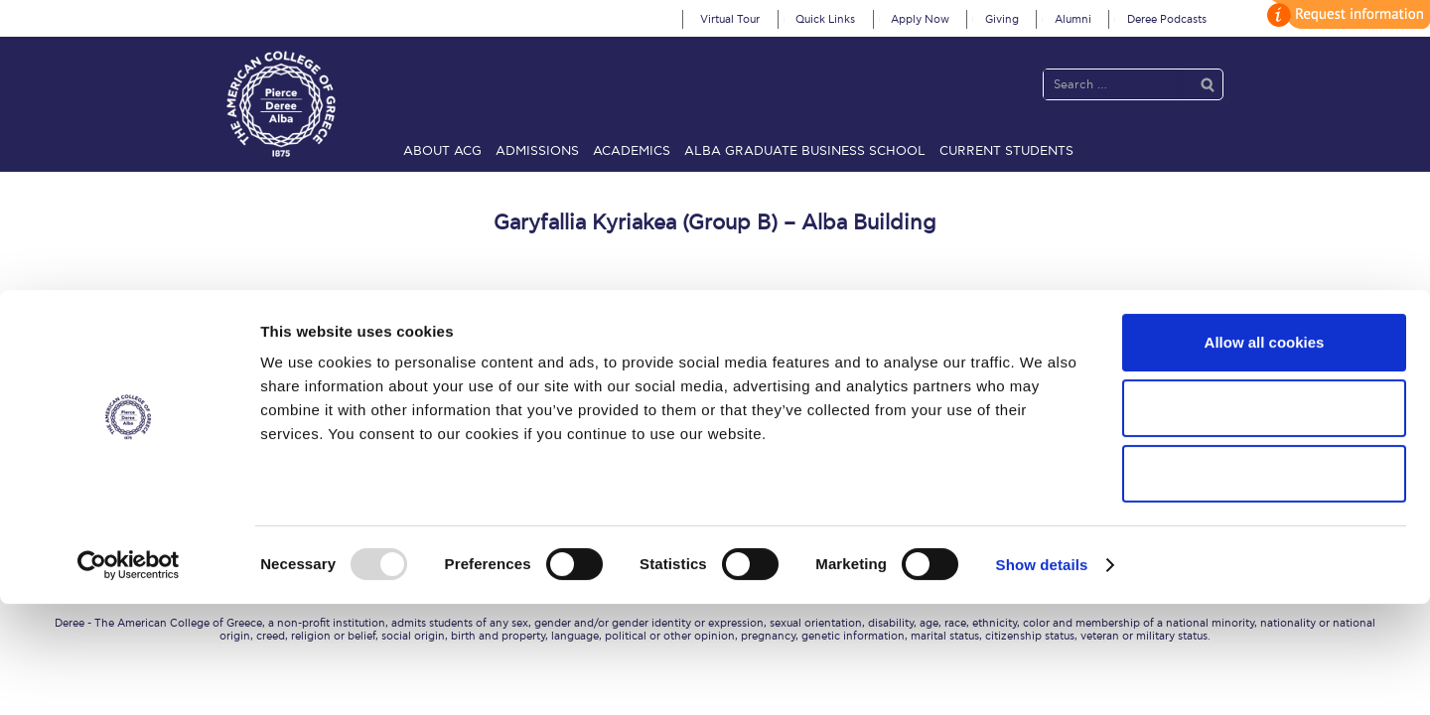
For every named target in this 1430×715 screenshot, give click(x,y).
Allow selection (1264, 518)
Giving (1002, 19)
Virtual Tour (730, 19)
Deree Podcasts (1167, 19)
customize (1345, 14)
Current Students (1006, 151)
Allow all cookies (1265, 453)
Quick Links (825, 19)
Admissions (537, 151)
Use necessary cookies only (1264, 584)
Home (227, 375)
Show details (1042, 675)
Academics (631, 151)
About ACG (442, 151)
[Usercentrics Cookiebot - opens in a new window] (128, 676)
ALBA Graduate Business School (805, 151)
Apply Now (920, 19)
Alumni (1073, 19)
